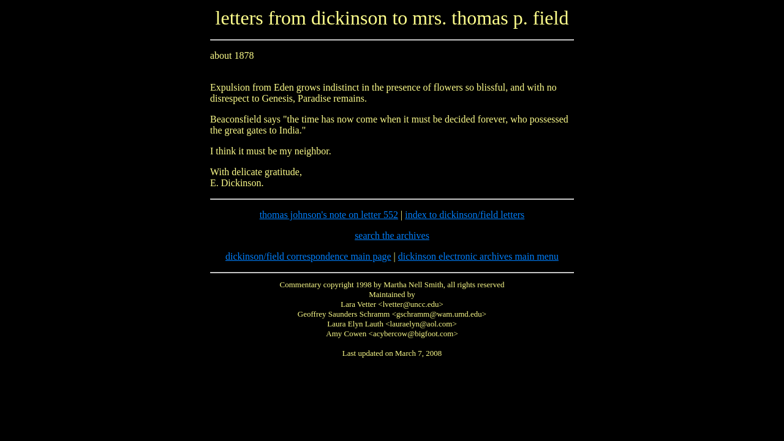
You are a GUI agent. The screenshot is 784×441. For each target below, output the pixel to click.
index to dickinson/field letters (464, 214)
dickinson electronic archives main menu (478, 256)
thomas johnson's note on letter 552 (329, 214)
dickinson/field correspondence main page (308, 256)
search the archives (392, 235)
